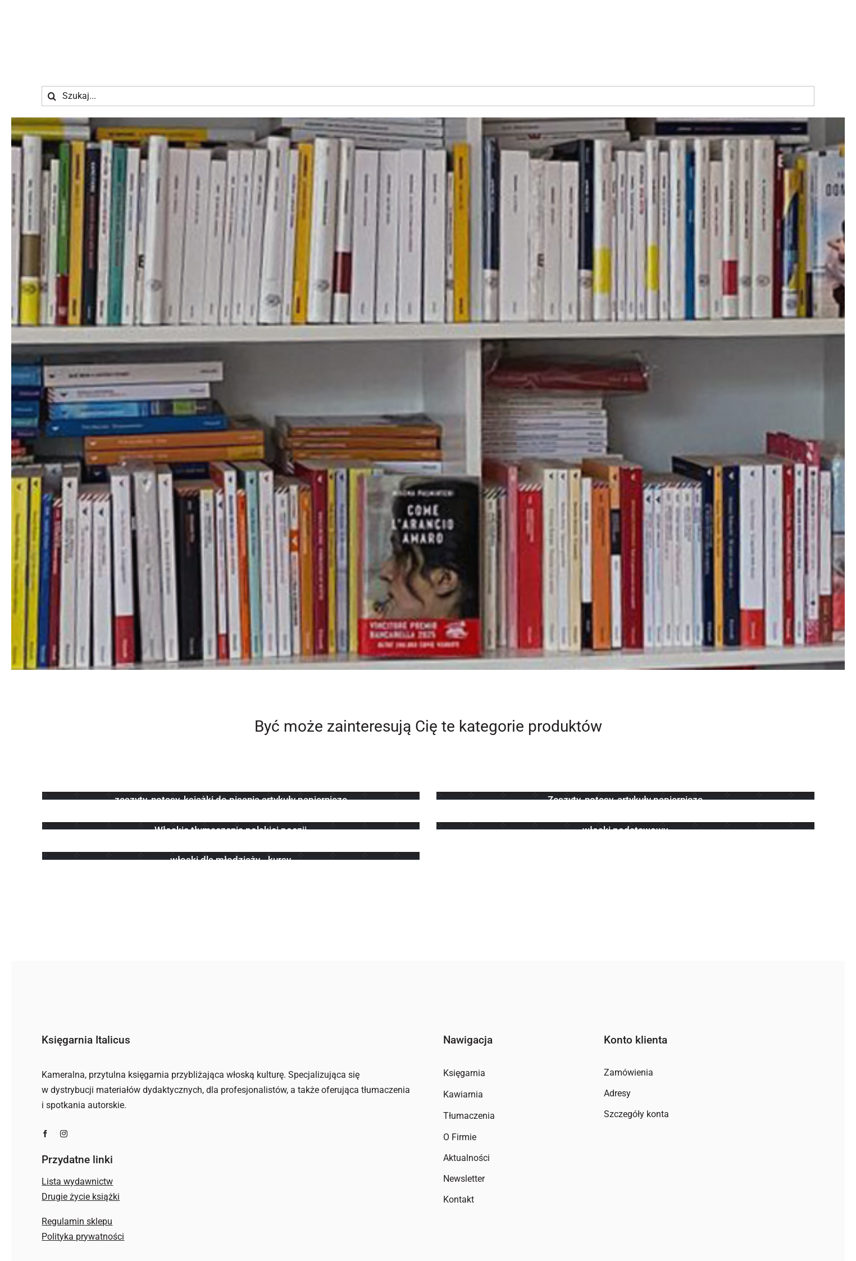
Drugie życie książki (81, 1196)
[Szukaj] (52, 96)
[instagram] (63, 1133)
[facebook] (45, 1133)
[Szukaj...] (428, 96)
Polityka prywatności (83, 1236)
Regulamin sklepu (77, 1221)
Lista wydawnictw (77, 1181)
